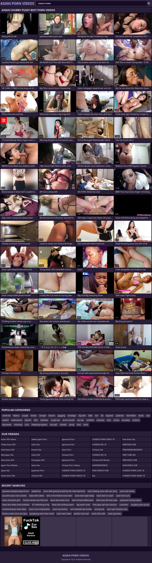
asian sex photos (60, 509)
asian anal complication (39, 509)
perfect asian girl (81, 513)
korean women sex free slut (35, 500)
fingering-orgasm (39, 424)
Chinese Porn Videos (71, 465)
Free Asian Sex (128, 439)
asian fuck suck (123, 495)
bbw (90, 415)
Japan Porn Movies (9, 465)
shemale (100, 420)
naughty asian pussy (140, 504)
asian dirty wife (98, 513)
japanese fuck (68, 444)
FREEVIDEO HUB (129, 460)
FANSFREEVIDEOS (100, 465)
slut (148, 415)
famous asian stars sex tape (14, 513)
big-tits (28, 420)
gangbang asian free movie (42, 513)
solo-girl (53, 424)
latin (36, 420)
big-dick (82, 415)
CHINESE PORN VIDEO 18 (103, 439)
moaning (18, 424)
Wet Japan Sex (7, 455)
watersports (16, 420)
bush (86, 424)
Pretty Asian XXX (8, 444)
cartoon (136, 420)
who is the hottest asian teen (59, 495)
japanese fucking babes (130, 500)
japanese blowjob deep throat (15, 491)
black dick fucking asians (63, 504)
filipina (16, 415)
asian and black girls (11, 500)
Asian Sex (35, 444)
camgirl (42, 415)
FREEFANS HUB (129, 444)
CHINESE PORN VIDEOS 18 (73, 470)
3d (102, 415)
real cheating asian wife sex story (102, 491)
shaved (63, 424)
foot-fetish (131, 415)
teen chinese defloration (82, 500)
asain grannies (114, 513)
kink (109, 420)
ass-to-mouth (68, 420)
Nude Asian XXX (8, 475)
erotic (141, 415)
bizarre (52, 415)
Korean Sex (36, 449)
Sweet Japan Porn (39, 439)
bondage (72, 415)
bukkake (44, 420)
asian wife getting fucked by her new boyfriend (64, 491)
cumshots (123, 504)
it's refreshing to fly (40, 504)
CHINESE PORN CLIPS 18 (133, 470)
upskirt (5, 420)
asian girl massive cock (117, 509)
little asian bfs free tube (106, 500)
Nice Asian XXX (7, 460)
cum (27, 424)
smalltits (90, 420)
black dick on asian (105, 495)
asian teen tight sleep (84, 495)
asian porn (66, 449)
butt (79, 424)
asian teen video (64, 513)
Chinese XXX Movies (101, 460)
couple (25, 415)
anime (116, 420)
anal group (99, 509)
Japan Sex (5, 470)
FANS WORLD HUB (100, 470)
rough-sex (55, 420)
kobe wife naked (36, 495)
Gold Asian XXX (7, 449)
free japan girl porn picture (105, 504)
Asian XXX (35, 455)
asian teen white (127, 491)
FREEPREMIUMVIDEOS (132, 449)
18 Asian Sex (97, 449)
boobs (33, 415)
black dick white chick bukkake (15, 504)
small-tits (6, 415)
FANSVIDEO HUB (129, 465)
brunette (126, 420)
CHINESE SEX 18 (99, 444)
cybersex (120, 415)
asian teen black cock (60, 500)
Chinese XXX (36, 475)
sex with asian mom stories (14, 495)
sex (93, 475)
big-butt (109, 415)
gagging (61, 415)
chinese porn (68, 455)
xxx (96, 415)
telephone (36, 491)
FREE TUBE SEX (129, 455)
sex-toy (80, 420)
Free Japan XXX (37, 460)
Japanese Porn (37, 470)
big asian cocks (83, 504)
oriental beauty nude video (14, 509)
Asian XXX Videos (8, 439)
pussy (71, 424)
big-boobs (6, 424)
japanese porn (68, 460)
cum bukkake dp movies (81, 509)
